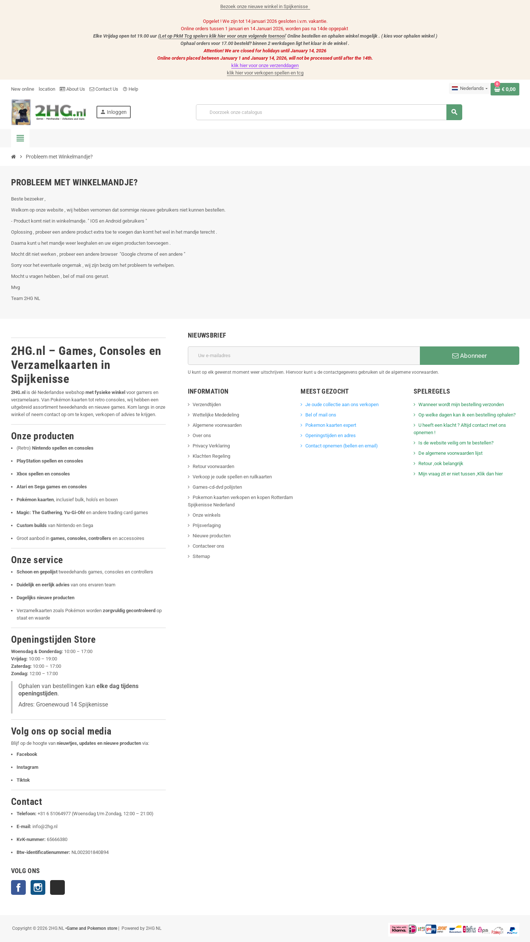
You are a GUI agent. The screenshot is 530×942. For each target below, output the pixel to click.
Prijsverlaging (207, 525)
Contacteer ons (208, 546)
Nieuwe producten (212, 535)
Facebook (18, 887)
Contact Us (103, 89)
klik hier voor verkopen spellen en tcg (265, 73)
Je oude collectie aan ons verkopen (342, 404)
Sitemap (201, 556)
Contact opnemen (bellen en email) (341, 446)
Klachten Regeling (211, 456)
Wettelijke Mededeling (216, 415)
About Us (72, 89)
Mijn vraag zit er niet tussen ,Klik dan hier (460, 474)
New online (22, 89)
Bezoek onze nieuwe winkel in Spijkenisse (265, 6)
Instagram (38, 887)
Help (130, 89)
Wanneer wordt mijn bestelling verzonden (461, 404)
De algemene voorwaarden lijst (450, 453)
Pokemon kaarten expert (331, 425)
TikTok (57, 887)
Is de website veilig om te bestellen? (456, 443)
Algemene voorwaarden (217, 425)
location (47, 89)
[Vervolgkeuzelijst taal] (469, 88)
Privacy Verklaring (211, 446)
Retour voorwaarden (213, 466)
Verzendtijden (207, 404)
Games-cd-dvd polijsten (217, 487)
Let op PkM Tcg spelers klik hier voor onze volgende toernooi (222, 36)
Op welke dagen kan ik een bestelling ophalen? (467, 415)
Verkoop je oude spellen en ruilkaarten (232, 476)
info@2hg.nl (44, 826)
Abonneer (469, 355)
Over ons (202, 435)
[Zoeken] (329, 112)
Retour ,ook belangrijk (440, 463)
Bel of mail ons (320, 415)
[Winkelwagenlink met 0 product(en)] (505, 89)
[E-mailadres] (304, 355)
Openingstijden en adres (330, 435)
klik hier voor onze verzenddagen (265, 65)
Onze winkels (207, 515)
